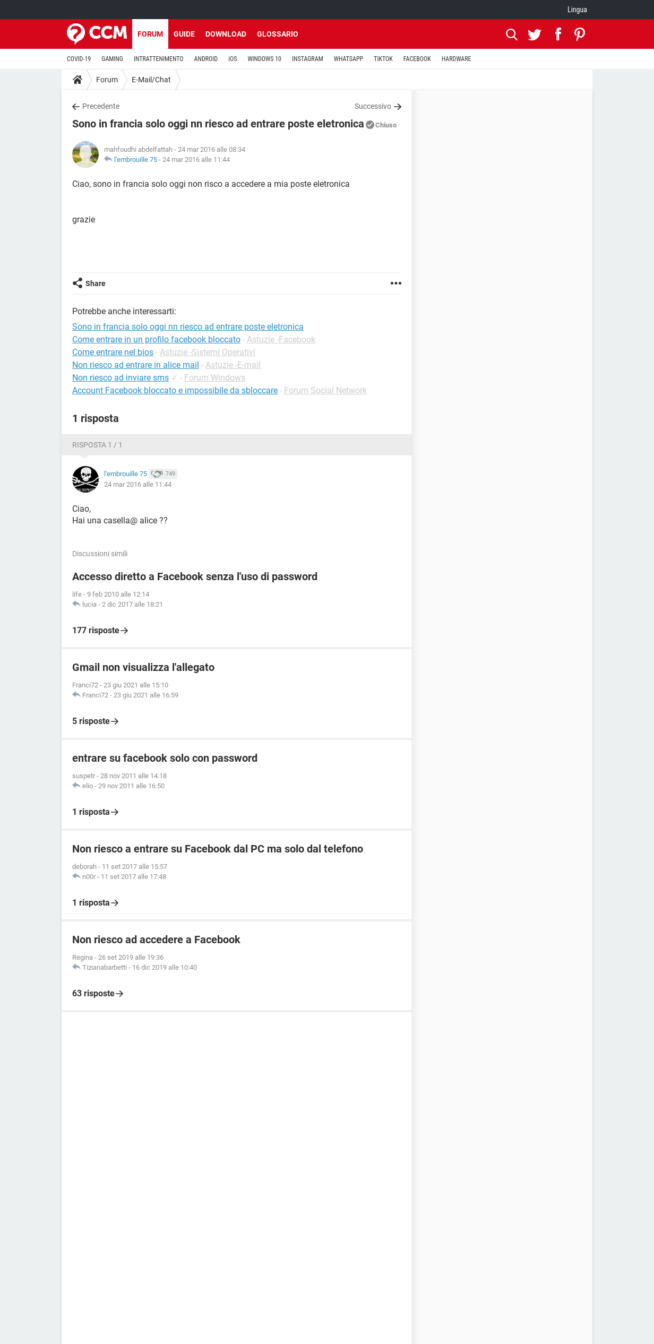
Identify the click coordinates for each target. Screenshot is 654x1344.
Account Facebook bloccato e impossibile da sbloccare (175, 390)
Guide (184, 34)
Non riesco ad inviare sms (120, 378)
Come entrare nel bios (112, 352)
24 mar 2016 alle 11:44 (196, 159)
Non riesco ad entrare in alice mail (135, 365)
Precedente (100, 106)
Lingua (577, 9)
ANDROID (206, 59)
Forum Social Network (325, 390)
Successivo (373, 106)
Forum (150, 34)
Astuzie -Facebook (281, 339)
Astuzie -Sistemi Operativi (207, 352)
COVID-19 (79, 59)
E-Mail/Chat (151, 79)
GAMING (112, 59)
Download (225, 34)
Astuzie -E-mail (233, 365)
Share (95, 283)
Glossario (277, 34)
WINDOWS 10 (264, 59)
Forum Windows (214, 378)
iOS (232, 59)
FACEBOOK (417, 59)
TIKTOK (383, 59)
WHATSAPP (348, 59)
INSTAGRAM (307, 59)
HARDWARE (456, 59)
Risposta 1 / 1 (97, 445)
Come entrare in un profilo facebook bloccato (156, 339)
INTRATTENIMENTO (159, 59)
